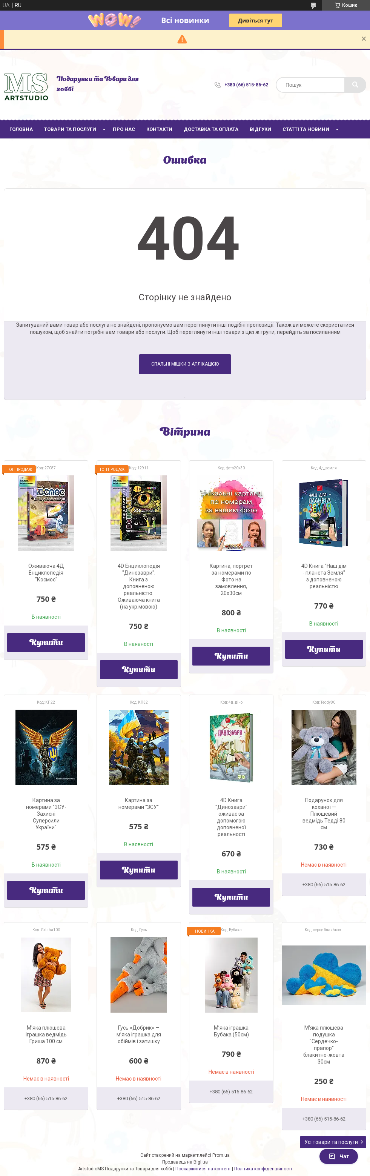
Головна (21, 129)
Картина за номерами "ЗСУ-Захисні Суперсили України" (46, 813)
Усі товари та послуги (331, 1142)
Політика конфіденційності (263, 1168)
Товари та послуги (70, 129)
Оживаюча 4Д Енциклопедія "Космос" (46, 573)
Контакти (159, 129)
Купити (46, 643)
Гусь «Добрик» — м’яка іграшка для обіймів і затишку (139, 1034)
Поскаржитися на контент (203, 1168)
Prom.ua (221, 1155)
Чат (339, 1156)
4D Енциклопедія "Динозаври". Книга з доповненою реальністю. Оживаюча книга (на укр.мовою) (139, 586)
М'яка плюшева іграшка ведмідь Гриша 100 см (46, 1034)
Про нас (124, 129)
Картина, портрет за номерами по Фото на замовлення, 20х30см (231, 579)
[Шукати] (355, 85)
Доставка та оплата (211, 129)
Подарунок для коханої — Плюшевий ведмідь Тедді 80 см (323, 813)
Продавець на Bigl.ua (185, 1162)
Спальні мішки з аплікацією (185, 364)
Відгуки (260, 129)
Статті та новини (305, 129)
